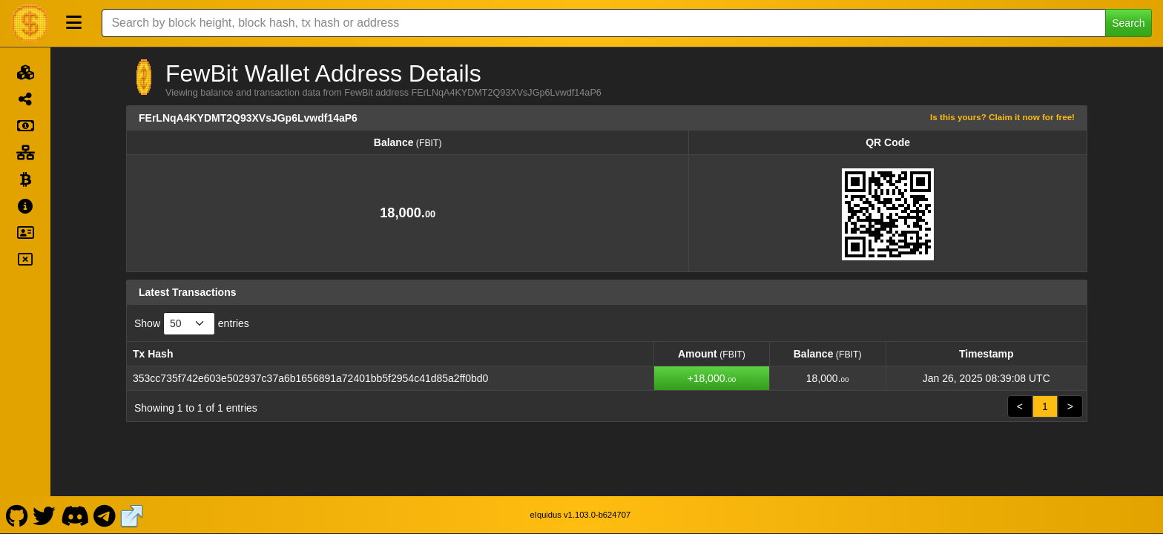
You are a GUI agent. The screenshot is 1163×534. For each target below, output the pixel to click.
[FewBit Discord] (74, 515)
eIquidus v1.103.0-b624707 (580, 514)
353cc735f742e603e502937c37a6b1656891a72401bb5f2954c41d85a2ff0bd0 (310, 378)
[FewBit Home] (29, 23)
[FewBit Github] (16, 515)
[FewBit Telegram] (105, 515)
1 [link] (1045, 406)
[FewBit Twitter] (44, 515)
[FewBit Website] (132, 515)
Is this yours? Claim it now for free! (1002, 117)
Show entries (191, 323)
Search (1128, 23)
